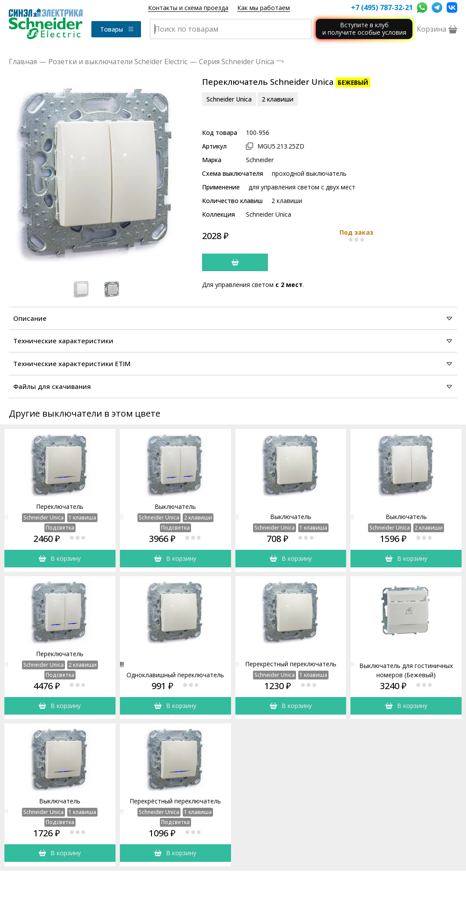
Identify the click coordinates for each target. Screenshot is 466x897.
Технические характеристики (233, 340)
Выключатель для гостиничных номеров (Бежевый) (406, 670)
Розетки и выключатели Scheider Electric (118, 61)
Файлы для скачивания (233, 386)
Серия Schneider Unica (236, 61)
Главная (23, 61)
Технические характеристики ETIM (233, 363)
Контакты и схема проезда (188, 8)
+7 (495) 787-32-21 (381, 7)
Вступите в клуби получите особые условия (364, 28)
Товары (117, 29)
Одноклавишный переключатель (175, 675)
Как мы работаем (263, 8)
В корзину (60, 558)
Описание (233, 318)
